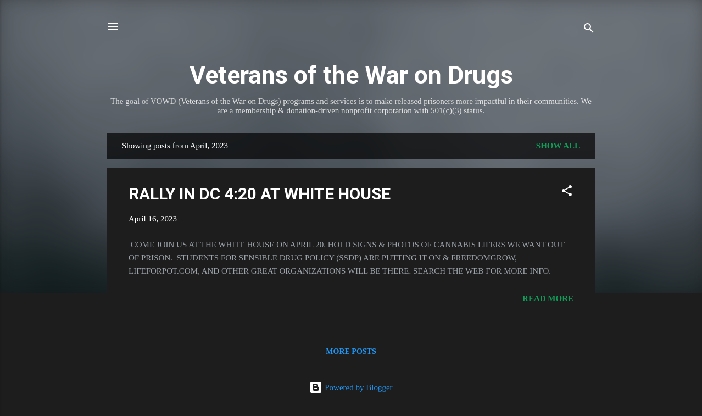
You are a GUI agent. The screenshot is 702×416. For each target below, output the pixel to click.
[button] (566, 192)
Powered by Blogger (350, 387)
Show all (558, 145)
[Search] (588, 30)
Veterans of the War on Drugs (351, 75)
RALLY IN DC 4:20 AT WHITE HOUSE (260, 193)
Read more (547, 298)
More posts (351, 351)
